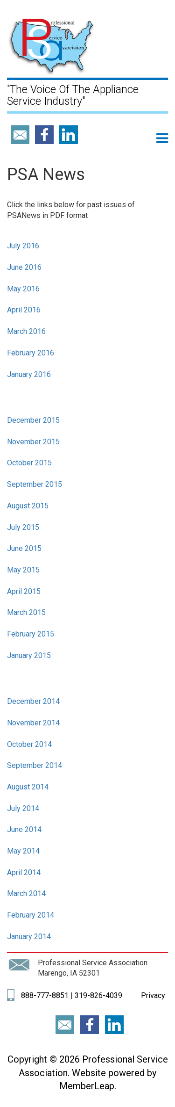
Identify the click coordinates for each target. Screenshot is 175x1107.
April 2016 (24, 309)
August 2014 (28, 786)
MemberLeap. (87, 1086)
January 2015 (29, 655)
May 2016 (23, 288)
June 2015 (24, 548)
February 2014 (30, 915)
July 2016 (23, 245)
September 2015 (34, 484)
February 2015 (30, 633)
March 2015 (26, 612)
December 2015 (33, 420)
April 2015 (24, 591)
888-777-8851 (45, 995)
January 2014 (29, 936)
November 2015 (33, 441)
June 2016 (24, 267)
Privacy (152, 995)
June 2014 (24, 829)
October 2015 (29, 462)
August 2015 (28, 505)
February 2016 (30, 352)
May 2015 (23, 569)
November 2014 (33, 722)
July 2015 (23, 527)
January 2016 (29, 374)
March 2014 (26, 893)
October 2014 (29, 744)
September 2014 (34, 765)
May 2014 (23, 851)
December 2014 (33, 701)
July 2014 (23, 808)
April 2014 (24, 872)
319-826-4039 (98, 995)
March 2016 (26, 331)
